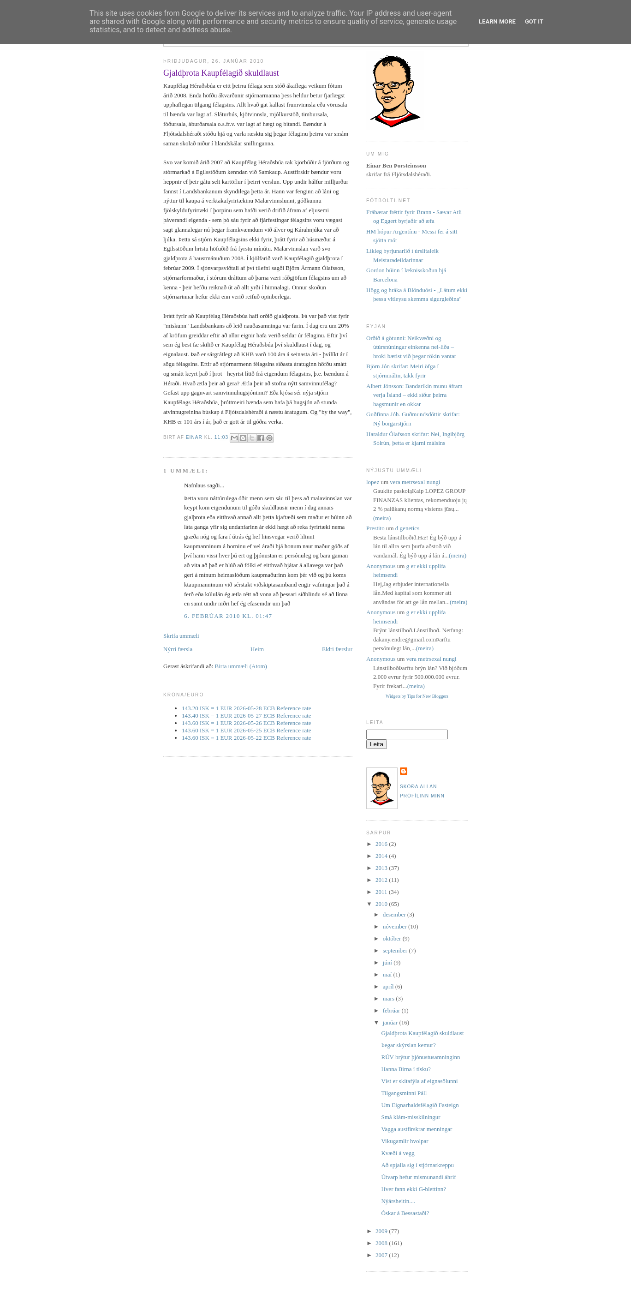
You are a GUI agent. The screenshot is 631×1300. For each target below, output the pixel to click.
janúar (391, 1022)
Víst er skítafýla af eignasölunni (419, 1081)
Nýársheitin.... (398, 1201)
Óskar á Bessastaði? (405, 1213)
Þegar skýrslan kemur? (408, 1045)
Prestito (375, 528)
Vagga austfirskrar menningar (416, 1129)
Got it (534, 21)
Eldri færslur (337, 649)
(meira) (382, 518)
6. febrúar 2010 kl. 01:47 (228, 615)
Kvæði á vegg (397, 1153)
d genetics (407, 528)
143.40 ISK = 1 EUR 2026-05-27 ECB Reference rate (246, 715)
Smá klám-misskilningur (410, 1117)
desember (395, 914)
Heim (257, 649)
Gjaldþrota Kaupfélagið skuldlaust (422, 1033)
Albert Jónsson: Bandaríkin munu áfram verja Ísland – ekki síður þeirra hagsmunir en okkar (414, 395)
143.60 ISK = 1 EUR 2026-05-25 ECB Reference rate (246, 730)
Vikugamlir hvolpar (404, 1141)
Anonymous (381, 566)
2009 (382, 1231)
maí (388, 974)
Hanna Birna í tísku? (405, 1069)
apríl (389, 986)
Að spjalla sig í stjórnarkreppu (417, 1165)
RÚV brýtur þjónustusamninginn (420, 1057)
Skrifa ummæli (181, 635)
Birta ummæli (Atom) (241, 666)
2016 (382, 843)
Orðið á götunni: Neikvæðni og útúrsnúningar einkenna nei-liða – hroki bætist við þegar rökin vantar (411, 347)
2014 (382, 855)
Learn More (497, 21)
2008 (382, 1243)
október (393, 938)
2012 (382, 879)
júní (388, 962)
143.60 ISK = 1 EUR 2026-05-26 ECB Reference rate (246, 722)
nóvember (395, 926)
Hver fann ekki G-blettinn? (413, 1189)
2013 (382, 867)
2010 (382, 903)
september (396, 950)
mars (389, 998)
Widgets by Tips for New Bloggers (417, 696)
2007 (382, 1255)
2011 (382, 891)
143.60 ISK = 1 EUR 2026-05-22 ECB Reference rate (246, 737)
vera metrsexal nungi (415, 482)
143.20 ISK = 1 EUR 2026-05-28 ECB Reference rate (246, 708)
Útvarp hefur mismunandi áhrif (418, 1177)
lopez (372, 482)
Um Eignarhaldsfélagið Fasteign (419, 1105)
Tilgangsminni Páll (404, 1093)
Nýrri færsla (177, 649)
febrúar (392, 1010)
